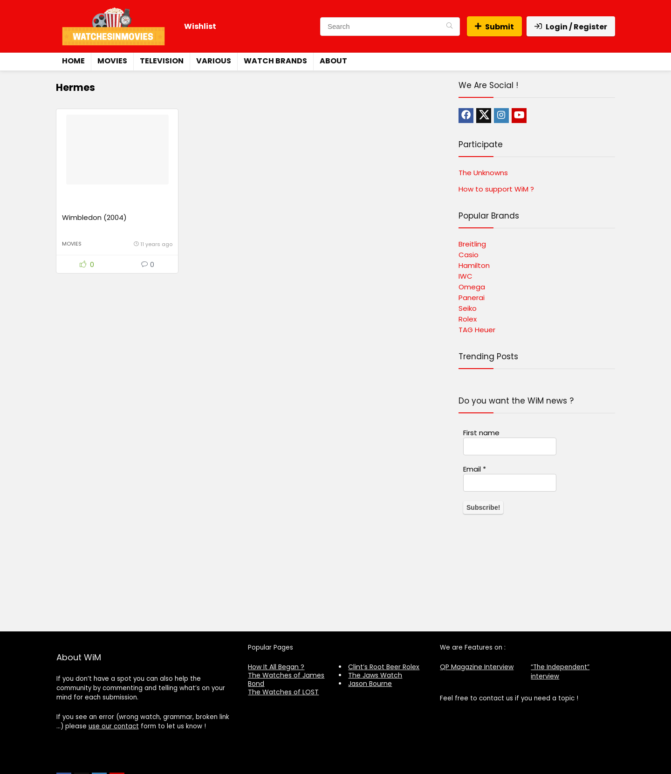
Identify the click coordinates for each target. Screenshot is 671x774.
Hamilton (474, 265)
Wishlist (200, 26)
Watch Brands (275, 60)
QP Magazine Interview (477, 666)
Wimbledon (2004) (94, 217)
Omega (472, 287)
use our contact (114, 726)
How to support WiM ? (496, 189)
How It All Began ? (276, 666)
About (333, 60)
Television (162, 60)
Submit (494, 26)
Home (73, 60)
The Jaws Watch (375, 675)
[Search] (449, 26)
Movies (112, 60)
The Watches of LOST (283, 692)
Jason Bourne (370, 683)
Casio (469, 255)
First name (481, 433)
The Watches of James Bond (286, 679)
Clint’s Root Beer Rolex (383, 666)
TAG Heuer (477, 330)
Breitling (472, 244)
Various (213, 60)
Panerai (472, 297)
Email (474, 469)
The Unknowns (483, 173)
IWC (465, 276)
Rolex (468, 319)
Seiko (468, 308)
